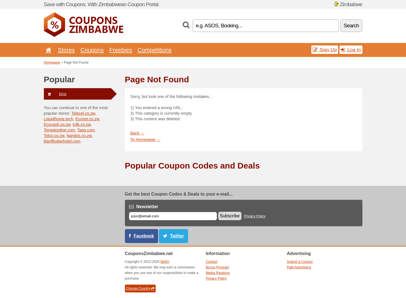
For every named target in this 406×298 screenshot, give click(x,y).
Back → (137, 133)
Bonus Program (217, 267)
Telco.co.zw (54, 135)
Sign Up (325, 49)
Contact (211, 262)
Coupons (92, 50)
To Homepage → (145, 139)
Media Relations (218, 273)
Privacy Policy (255, 216)
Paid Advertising (299, 267)
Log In (351, 49)
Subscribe (230, 215)
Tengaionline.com (59, 130)
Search (351, 25)
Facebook (144, 236)
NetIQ (164, 262)
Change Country (140, 288)
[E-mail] (173, 216)
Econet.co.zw (87, 119)
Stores (66, 50)
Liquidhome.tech (58, 119)
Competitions (154, 50)
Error (55, 94)
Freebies (120, 50)
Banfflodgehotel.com (62, 141)
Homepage (52, 62)
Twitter (177, 236)
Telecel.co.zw (83, 113)
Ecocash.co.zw (57, 124)
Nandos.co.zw (79, 135)
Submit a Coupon (300, 262)
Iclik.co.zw (82, 124)
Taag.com (85, 130)
